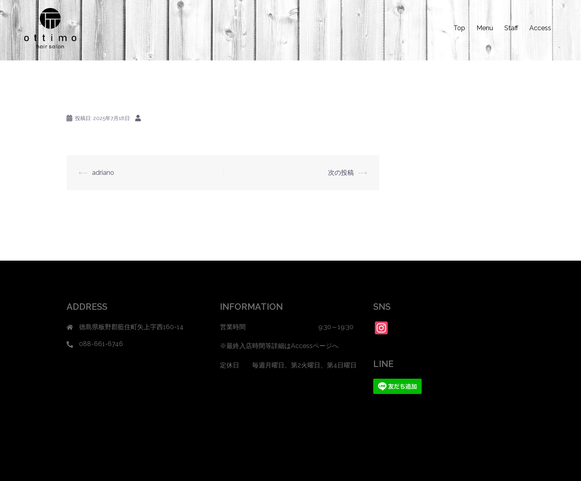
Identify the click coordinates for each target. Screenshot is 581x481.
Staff (511, 28)
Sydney (193, 468)
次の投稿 (341, 172)
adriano (103, 172)
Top (459, 28)
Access (540, 28)
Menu (485, 28)
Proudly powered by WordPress (108, 468)
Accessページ (311, 346)
